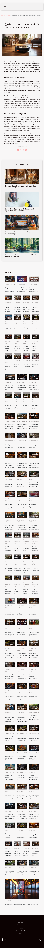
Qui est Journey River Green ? (8, 397)
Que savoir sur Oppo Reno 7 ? (22, 895)
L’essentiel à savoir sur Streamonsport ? (35, 379)
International (21, 925)
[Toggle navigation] (4, 6)
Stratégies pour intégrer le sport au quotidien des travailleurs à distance (21, 256)
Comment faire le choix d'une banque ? (9, 769)
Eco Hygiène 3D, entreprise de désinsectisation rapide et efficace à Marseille (20, 210)
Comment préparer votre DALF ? (36, 319)
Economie (21, 922)
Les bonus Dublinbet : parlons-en (22, 495)
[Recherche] (21, 939)
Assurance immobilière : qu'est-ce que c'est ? (34, 730)
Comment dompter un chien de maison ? (34, 645)
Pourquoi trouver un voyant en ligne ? (22, 688)
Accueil (3, 16)
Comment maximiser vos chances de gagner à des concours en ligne (21, 233)
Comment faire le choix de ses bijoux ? (34, 281)
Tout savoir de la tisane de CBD (22, 826)
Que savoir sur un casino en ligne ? (34, 667)
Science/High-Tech (21, 931)
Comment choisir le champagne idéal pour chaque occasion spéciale (21, 187)
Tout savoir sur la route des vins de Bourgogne (22, 418)
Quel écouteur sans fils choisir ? (22, 438)
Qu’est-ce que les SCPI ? (34, 749)
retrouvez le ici (28, 87)
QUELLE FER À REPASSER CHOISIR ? (10, 808)
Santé (21, 928)
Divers (8, 16)
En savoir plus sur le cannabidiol (10, 749)
